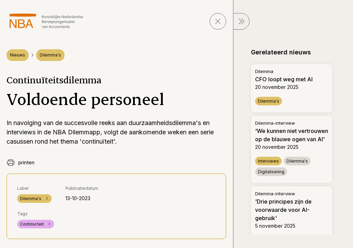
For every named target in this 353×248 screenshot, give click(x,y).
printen (20, 162)
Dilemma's (50, 55)
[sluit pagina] (218, 21)
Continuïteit (35, 224)
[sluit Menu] (241, 21)
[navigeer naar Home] (46, 21)
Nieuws (17, 55)
